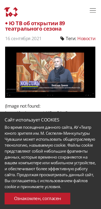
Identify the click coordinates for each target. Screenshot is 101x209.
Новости (86, 38)
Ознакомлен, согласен (37, 198)
